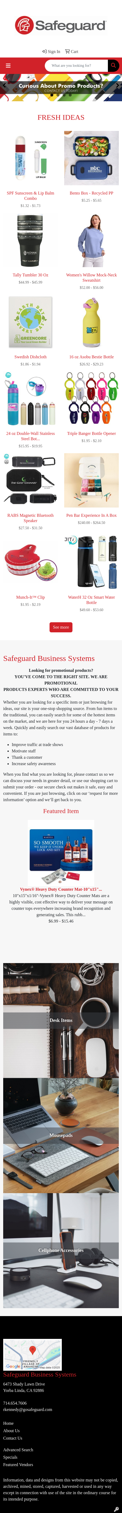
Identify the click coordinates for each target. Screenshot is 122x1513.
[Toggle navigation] (8, 65)
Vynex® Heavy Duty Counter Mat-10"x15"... (61, 889)
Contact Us (12, 1438)
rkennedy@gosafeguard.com (27, 1409)
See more (61, 627)
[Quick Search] (76, 66)
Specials (10, 1457)
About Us (11, 1430)
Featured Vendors (18, 1464)
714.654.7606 (15, 1403)
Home (8, 1423)
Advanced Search (18, 1450)
